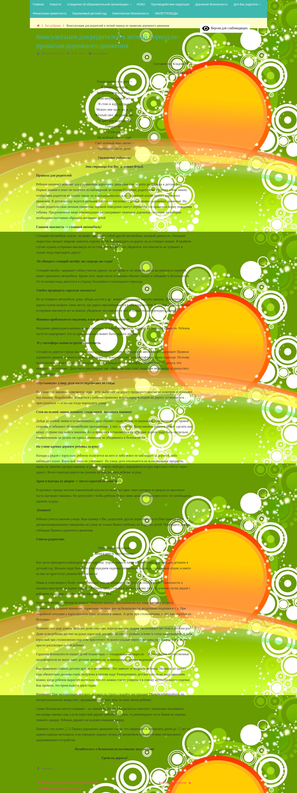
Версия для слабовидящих (225, 28)
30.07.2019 (78, 53)
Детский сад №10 (52, 53)
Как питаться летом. (175, 782)
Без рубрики (53, 25)
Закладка (46, 768)
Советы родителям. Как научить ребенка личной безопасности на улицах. (68, 785)
